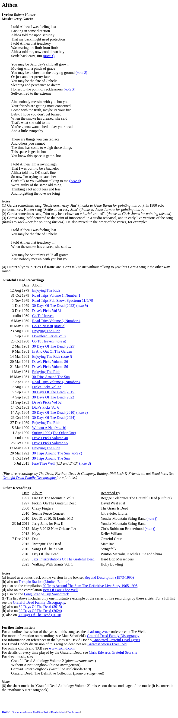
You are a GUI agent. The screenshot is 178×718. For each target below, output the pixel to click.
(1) (4, 205)
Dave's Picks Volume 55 (50, 443)
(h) (4, 611)
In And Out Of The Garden (52, 351)
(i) (3, 615)
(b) (4, 582)
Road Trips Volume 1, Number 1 (56, 295)
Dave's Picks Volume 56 (50, 362)
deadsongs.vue (97, 632)
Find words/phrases (22, 712)
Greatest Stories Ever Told (107, 644)
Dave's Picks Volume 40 (50, 438)
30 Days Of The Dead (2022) (53, 306)
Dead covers (73, 712)
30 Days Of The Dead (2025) (53, 346)
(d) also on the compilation (22, 590)
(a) (4, 577)
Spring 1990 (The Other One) (54, 433)
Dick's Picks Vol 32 (46, 387)
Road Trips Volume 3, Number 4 (56, 321)
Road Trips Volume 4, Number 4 (56, 382)
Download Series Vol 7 (49, 336)
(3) (4, 218)
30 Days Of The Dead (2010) (53, 412)
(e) (4, 594)
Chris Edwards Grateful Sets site (113, 652)
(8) (4, 686)
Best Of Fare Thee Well (60, 590)
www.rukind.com (62, 648)
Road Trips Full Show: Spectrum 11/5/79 (62, 300)
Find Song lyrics (41, 712)
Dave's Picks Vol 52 (46, 402)
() (48, 56)
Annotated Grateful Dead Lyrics (116, 640)
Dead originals (58, 712)
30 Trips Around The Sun (51, 377)
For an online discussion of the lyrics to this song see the (44, 629)
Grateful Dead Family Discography (29, 478)
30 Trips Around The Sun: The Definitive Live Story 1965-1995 (90, 586)
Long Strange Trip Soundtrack (46, 594)
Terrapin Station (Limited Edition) (44, 582)
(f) (4, 598)
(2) (4, 214)
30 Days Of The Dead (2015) (53, 392)
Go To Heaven (43, 316)
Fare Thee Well (43, 463)
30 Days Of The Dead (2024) (53, 418)
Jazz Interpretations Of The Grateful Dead (63, 559)
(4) (4, 267)
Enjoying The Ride (46, 290)
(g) (4, 607)
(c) (4, 586)
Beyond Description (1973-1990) (109, 577)
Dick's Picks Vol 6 (45, 407)
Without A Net (43, 428)
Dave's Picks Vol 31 (46, 311)
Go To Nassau (42, 326)
